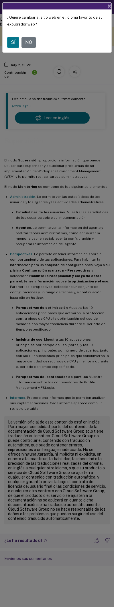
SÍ (13, 42)
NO (28, 42)
